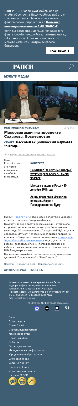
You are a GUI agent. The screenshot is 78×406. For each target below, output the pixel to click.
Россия (51, 154)
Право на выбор (18, 337)
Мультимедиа (16, 76)
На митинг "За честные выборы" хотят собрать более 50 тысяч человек (51, 174)
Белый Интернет (19, 362)
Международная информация (26, 350)
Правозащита (17, 321)
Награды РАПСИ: (19, 375)
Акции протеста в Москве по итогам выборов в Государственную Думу (48, 201)
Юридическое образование (25, 354)
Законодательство (20, 346)
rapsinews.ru (22, 216)
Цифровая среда (19, 358)
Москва (41, 154)
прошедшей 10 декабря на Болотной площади (38, 238)
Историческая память (22, 371)
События (14, 342)
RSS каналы (36, 269)
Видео (13, 154)
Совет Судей (16, 325)
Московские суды (19, 333)
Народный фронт (19, 366)
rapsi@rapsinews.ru (25, 297)
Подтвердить (59, 51)
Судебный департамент (23, 329)
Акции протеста (27, 154)
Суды (12, 317)
